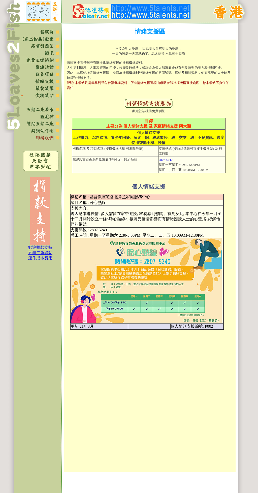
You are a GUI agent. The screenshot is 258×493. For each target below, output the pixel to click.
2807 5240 (166, 160)
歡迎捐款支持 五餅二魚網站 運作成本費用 (40, 252)
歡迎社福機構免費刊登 (148, 111)
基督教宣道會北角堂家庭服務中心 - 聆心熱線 (105, 160)
